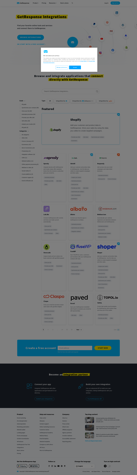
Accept (75, 67)
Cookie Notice (83, 61)
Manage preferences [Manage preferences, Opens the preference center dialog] (62, 67)
